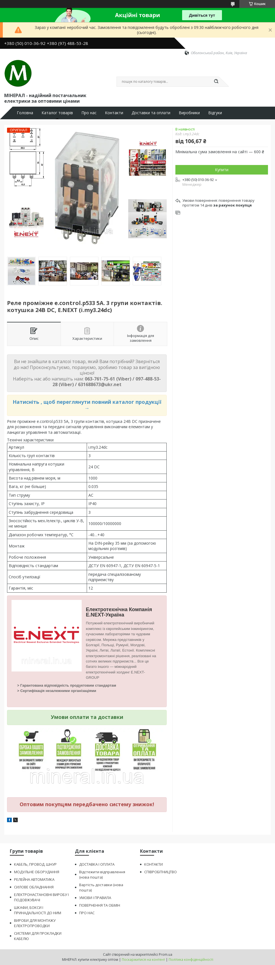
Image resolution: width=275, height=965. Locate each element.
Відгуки (215, 113)
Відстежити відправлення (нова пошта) (102, 874)
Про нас (89, 113)
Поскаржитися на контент (143, 959)
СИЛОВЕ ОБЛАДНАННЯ (34, 887)
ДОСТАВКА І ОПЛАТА (96, 864)
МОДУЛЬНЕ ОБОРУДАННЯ (36, 871)
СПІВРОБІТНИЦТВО (160, 871)
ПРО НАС (87, 912)
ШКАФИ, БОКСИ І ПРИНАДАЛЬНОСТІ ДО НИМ (37, 910)
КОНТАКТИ (153, 864)
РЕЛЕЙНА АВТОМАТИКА (34, 879)
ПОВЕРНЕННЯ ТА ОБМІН (99, 905)
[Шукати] (216, 82)
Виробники (189, 113)
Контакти (114, 113)
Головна (25, 113)
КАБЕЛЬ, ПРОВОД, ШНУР (35, 864)
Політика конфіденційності (191, 959)
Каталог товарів (57, 113)
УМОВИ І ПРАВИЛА (95, 897)
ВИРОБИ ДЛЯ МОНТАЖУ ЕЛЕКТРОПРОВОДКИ (35, 923)
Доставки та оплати (151, 113)
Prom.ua (165, 954)
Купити (221, 169)
